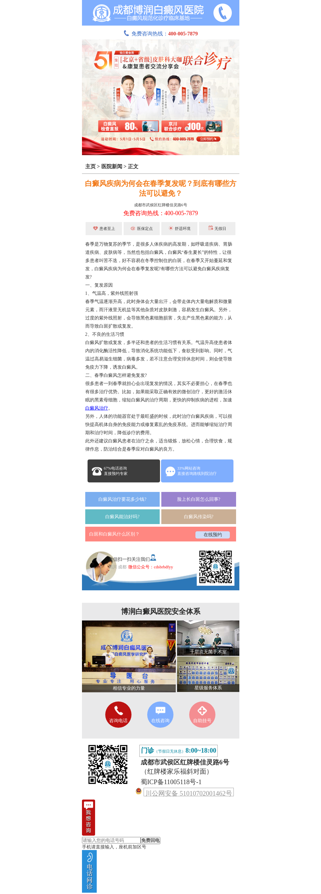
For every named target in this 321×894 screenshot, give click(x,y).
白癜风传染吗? (198, 516)
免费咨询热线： (160, 33)
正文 (133, 166)
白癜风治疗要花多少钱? (122, 499)
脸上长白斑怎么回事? (198, 499)
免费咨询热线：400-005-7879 (160, 213)
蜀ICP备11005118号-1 (171, 781)
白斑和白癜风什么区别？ (114, 534)
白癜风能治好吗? (122, 516)
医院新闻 (111, 166)
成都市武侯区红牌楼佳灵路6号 (160, 205)
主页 (90, 166)
